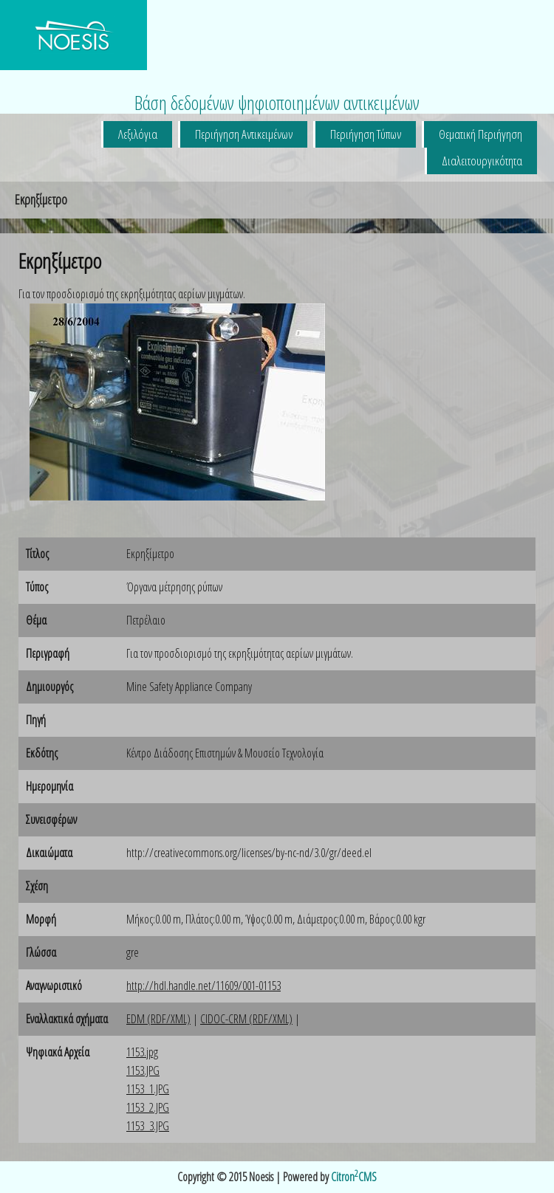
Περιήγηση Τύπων (365, 134)
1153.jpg (142, 1052)
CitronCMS (354, 1177)
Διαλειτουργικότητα (482, 160)
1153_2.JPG (147, 1107)
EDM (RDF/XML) (158, 1019)
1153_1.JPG (147, 1089)
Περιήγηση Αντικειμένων (244, 134)
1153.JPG (143, 1070)
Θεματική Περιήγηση (480, 134)
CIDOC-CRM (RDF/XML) (246, 1019)
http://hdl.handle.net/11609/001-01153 (203, 985)
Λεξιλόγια (137, 134)
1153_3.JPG (147, 1126)
